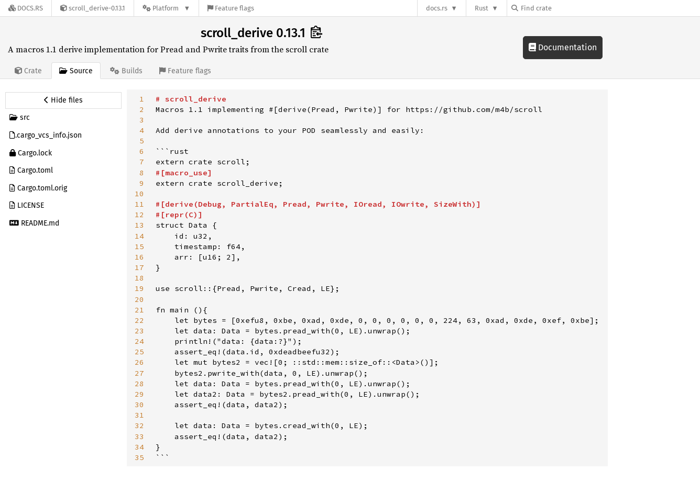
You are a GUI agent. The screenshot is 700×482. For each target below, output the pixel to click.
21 (139, 310)
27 (139, 373)
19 (139, 288)
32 (139, 425)
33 (139, 436)
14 (139, 236)
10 (139, 193)
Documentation (563, 47)
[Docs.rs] (25, 8)
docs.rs (436, 8)
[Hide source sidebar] (63, 100)
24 (139, 341)
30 (139, 404)
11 (139, 204)
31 (139, 415)
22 (139, 320)
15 (139, 246)
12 (139, 214)
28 (139, 383)
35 (139, 457)
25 (139, 351)
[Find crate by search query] (564, 8)
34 (139, 447)
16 (139, 257)
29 (139, 394)
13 (139, 225)
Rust (481, 8)
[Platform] (166, 8)
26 (139, 362)
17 (139, 267)
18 (139, 278)
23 (139, 330)
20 (139, 299)
